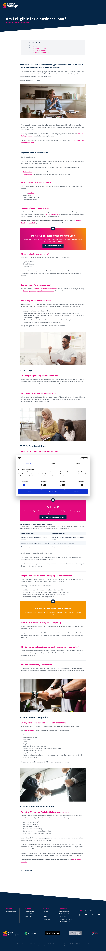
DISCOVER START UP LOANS (52, 246)
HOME (7, 22)
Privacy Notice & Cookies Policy (46, 943)
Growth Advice (29, 916)
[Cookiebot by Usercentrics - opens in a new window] (81, 458)
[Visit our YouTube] (99, 915)
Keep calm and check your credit (53, 517)
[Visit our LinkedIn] (93, 915)
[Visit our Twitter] (86, 915)
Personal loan (27, 174)
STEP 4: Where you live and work (40, 52)
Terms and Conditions (59, 943)
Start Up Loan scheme (52, 214)
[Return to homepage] (11, 933)
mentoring (32, 223)
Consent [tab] (28, 463)
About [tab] (78, 463)
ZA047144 (74, 945)
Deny (29, 491)
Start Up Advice (29, 913)
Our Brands (46, 913)
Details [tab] (53, 463)
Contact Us (46, 916)
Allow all (76, 491)
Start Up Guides (29, 911)
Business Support (11, 911)
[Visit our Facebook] (79, 915)
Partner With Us (47, 919)
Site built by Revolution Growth (82, 943)
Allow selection (52, 491)
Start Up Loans (35, 80)
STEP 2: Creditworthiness (39, 48)
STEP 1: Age (35, 46)
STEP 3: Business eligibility (39, 50)
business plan (38, 289)
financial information (50, 289)
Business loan (27, 172)
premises (31, 193)
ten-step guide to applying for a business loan (38, 291)
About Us (45, 911)
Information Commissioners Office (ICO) (54, 945)
